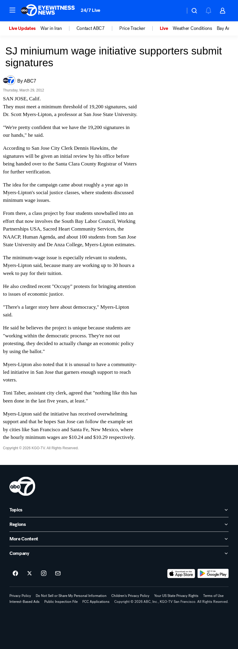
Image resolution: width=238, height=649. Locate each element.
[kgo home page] (22, 486)
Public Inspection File (61, 601)
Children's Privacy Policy (130, 596)
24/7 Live (90, 10)
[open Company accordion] (119, 553)
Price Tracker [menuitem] (132, 28)
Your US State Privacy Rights (176, 596)
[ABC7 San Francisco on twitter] (29, 573)
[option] (24, 28)
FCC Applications (96, 601)
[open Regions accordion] (119, 524)
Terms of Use (213, 596)
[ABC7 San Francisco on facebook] (15, 573)
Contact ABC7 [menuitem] (90, 28)
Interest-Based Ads (24, 601)
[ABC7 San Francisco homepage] (48, 10)
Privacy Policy (20, 596)
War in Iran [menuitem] (51, 28)
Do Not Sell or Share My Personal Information (71, 596)
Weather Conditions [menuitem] (192, 28)
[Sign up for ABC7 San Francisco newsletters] (58, 573)
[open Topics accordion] (119, 510)
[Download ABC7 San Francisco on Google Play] (213, 573)
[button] (12, 10)
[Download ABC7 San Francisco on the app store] (181, 573)
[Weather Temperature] (176, 11)
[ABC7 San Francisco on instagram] (44, 573)
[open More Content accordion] (119, 539)
